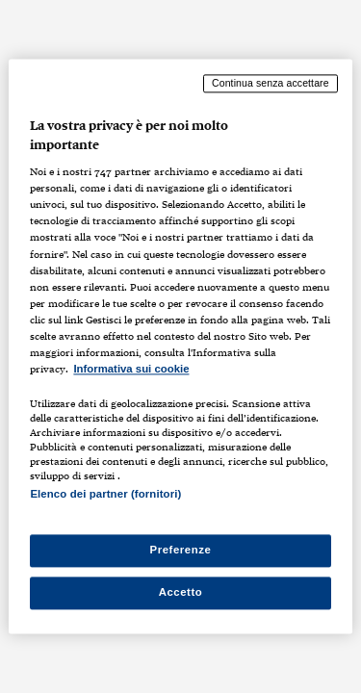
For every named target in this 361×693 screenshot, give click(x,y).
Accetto (181, 593)
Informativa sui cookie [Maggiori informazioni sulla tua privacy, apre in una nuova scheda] (131, 368)
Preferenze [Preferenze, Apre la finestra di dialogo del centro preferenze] (181, 550)
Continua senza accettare (270, 83)
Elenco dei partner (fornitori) (105, 494)
